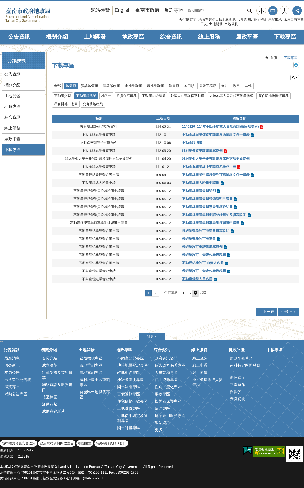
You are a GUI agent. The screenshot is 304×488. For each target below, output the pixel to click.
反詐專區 (174, 10)
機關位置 (85, 443)
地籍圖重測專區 (130, 380)
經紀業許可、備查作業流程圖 (204, 255)
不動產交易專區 (130, 358)
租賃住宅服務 (127, 96)
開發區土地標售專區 (95, 394)
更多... (160, 430)
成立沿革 (49, 365)
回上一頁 (267, 311)
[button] (195, 293)
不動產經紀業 (86, 96)
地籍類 (71, 86)
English (123, 10)
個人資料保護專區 (170, 365)
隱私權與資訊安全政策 (18, 443)
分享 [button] (297, 10)
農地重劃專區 (91, 372)
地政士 (106, 96)
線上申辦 (200, 365)
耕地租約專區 (128, 372)
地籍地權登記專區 (132, 365)
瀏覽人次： (8, 456)
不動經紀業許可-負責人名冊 (203, 263)
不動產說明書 (192, 142)
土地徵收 (231, 24)
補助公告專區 (15, 394)
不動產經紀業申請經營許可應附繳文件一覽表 (216, 174)
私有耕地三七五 (66, 104)
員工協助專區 (166, 380)
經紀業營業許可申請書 (199, 239)
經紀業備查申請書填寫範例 (202, 150)
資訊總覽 (16, 61)
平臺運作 (237, 385)
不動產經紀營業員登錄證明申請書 (207, 199)
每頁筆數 (171, 293)
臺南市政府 (147, 10)
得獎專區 (12, 387)
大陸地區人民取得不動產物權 (231, 96)
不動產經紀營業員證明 (199, 190)
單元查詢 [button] (294, 77)
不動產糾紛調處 (154, 96)
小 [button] (261, 11)
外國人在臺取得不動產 (187, 96)
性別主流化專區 (168, 387)
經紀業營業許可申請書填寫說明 (205, 231)
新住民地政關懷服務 (273, 96)
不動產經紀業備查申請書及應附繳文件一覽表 (216, 134)
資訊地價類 (89, 86)
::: (1, 53)
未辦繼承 (275, 19)
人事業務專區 (166, 372)
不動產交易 (62, 96)
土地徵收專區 (128, 408)
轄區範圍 (49, 397)
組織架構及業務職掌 (57, 375)
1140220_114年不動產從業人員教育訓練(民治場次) (220, 126)
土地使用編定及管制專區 (132, 418)
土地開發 (216, 24)
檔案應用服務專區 (170, 415)
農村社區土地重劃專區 (95, 382)
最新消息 (12, 358)
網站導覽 (100, 10)
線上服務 (209, 37)
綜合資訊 (171, 37)
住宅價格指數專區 (132, 401)
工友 (203, 24)
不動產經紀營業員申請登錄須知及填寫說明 (214, 215)
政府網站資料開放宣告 (57, 443)
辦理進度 (237, 377)
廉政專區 (162, 394)
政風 (236, 86)
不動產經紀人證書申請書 (200, 182)
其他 (248, 86)
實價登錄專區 (128, 394)
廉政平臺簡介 (241, 358)
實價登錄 (259, 19)
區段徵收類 (111, 86)
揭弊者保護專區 (168, 401)
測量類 (174, 86)
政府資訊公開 (166, 358)
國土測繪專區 (128, 387)
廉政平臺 (247, 37)
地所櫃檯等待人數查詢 (207, 382)
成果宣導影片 (53, 411)
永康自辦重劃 (294, 19)
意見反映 (237, 399)
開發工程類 (207, 86)
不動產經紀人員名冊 (197, 279)
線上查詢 (200, 358)
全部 (57, 86)
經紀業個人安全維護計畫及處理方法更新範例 (216, 158)
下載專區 (285, 37)
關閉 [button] (150, 336)
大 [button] (284, 11)
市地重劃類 (133, 86)
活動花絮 (49, 404)
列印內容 (296, 65)
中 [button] (273, 11)
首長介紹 (49, 358)
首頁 (274, 58)
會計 (224, 86)
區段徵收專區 (91, 358)
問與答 (235, 392)
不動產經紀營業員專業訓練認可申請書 (210, 223)
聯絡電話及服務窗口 (57, 387)
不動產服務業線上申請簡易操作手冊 (209, 166)
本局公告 (12, 372)
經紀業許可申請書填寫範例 (202, 247)
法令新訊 (12, 365)
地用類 (189, 86)
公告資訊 (19, 37)
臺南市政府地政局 (34, 15)
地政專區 (133, 37)
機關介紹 (57, 37)
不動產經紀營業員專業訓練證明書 (207, 207)
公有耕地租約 (93, 104)
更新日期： (8, 450)
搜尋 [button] (249, 10)
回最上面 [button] (288, 311)
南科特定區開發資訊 (245, 368)
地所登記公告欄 (17, 380)
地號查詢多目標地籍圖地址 (218, 19)
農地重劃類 (155, 86)
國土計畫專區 (128, 428)
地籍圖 (246, 19)
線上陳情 (200, 372)
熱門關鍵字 (187, 19)
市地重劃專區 (91, 365)
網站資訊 (162, 423)
